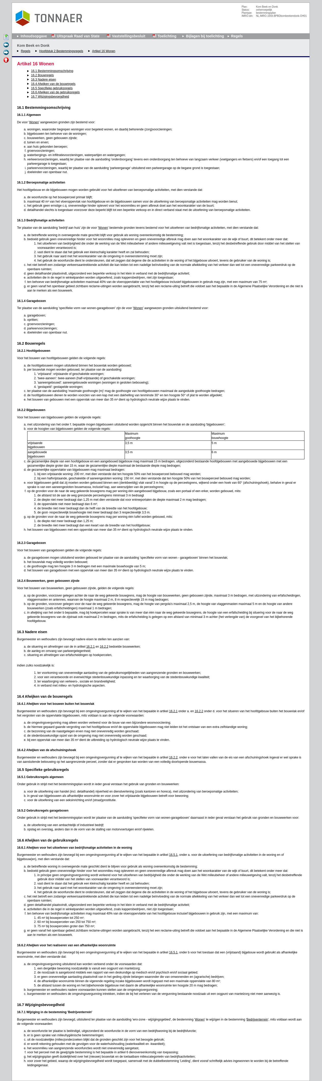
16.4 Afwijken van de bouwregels (53, 84)
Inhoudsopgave (34, 36)
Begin (6, 37)
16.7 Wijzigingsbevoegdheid (50, 96)
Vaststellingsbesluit (128, 36)
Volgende (6, 53)
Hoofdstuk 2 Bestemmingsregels (61, 51)
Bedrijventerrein (257, 1019)
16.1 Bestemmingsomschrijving (52, 71)
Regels (25, 51)
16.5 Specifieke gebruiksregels (51, 88)
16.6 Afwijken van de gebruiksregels (55, 92)
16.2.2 (104, 646)
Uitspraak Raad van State (78, 36)
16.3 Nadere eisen (43, 79)
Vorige (6, 45)
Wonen (34, 122)
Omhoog (6, 60)
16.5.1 (173, 855)
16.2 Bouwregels (42, 75)
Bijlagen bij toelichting (205, 36)
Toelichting (167, 36)
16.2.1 (90, 646)
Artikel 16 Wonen (103, 51)
